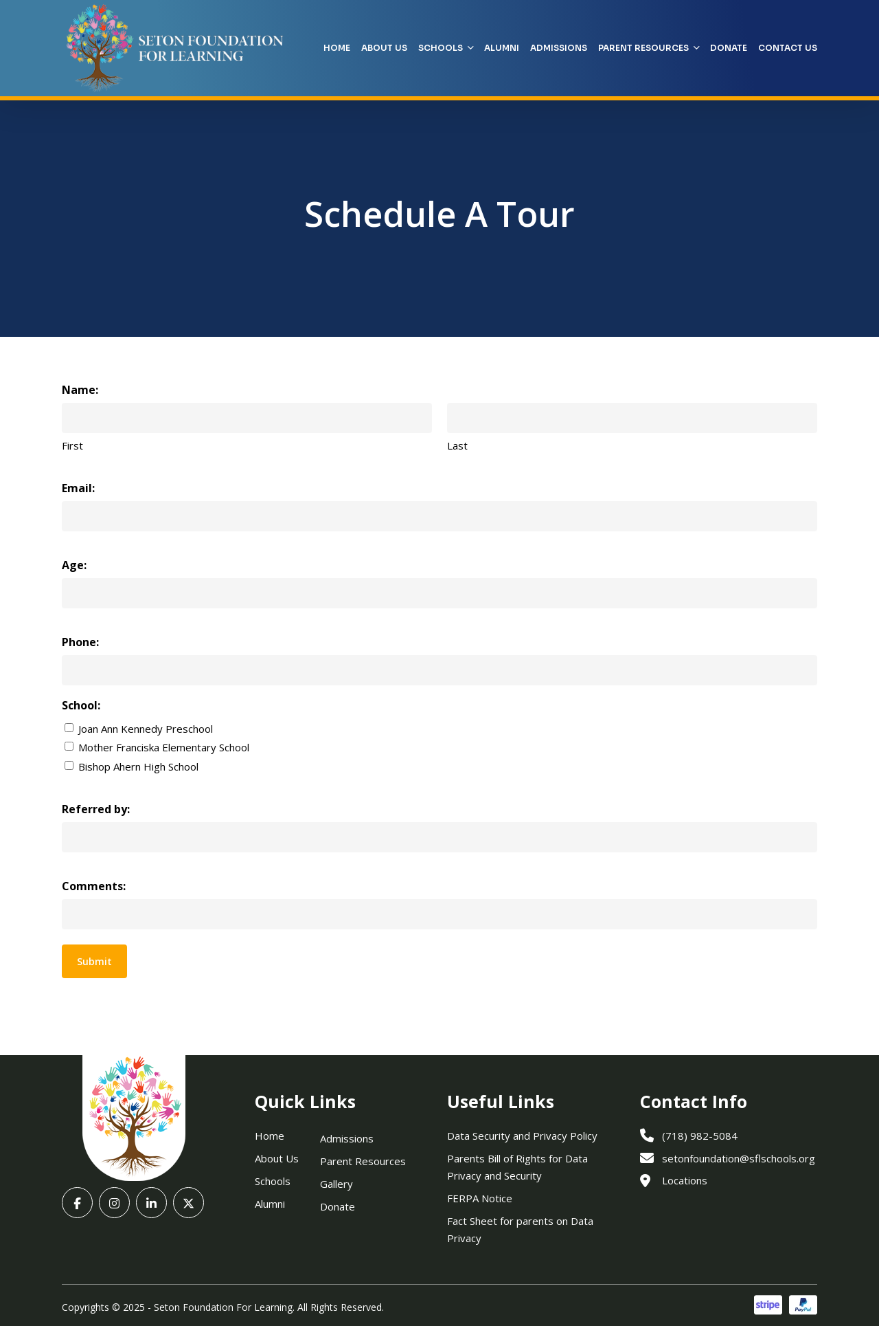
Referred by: (96, 809)
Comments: (94, 886)
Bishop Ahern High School (138, 766)
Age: (74, 565)
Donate (337, 1206)
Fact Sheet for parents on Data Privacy (520, 1229)
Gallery (336, 1184)
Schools (272, 1181)
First (72, 445)
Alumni (270, 1204)
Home (269, 1135)
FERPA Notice (479, 1198)
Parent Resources (363, 1161)
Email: (78, 488)
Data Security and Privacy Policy (522, 1135)
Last (457, 445)
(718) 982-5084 (689, 1135)
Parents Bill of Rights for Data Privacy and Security (517, 1166)
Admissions (347, 1138)
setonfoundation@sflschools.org (727, 1158)
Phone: (80, 642)
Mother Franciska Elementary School (163, 747)
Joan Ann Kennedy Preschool (145, 729)
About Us (277, 1158)
